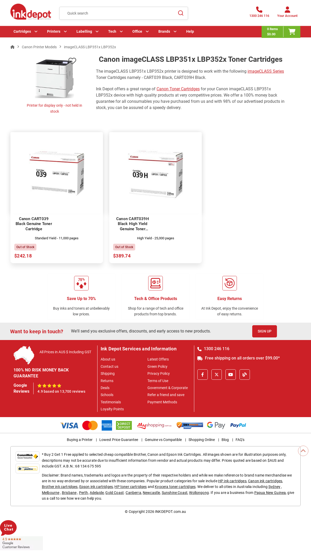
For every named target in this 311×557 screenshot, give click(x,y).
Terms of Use (157, 381)
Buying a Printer (80, 440)
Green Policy (157, 366)
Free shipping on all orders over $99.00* (238, 358)
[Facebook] (203, 374)
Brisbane (69, 493)
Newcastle (151, 493)
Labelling (84, 32)
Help (190, 32)
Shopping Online (202, 440)
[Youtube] (231, 374)
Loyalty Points (112, 409)
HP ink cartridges (232, 481)
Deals (105, 388)
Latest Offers (158, 359)
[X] (217, 374)
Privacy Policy (158, 373)
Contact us (109, 366)
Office (137, 32)
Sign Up (264, 331)
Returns (107, 381)
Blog (225, 440)
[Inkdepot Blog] (245, 374)
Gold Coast (114, 493)
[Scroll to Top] (303, 451)
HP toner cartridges (130, 487)
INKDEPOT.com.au (170, 512)
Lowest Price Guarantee (118, 440)
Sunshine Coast (174, 493)
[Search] (181, 13)
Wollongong (199, 493)
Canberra (133, 493)
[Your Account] (287, 13)
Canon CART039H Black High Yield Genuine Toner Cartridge (132, 226)
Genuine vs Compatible (163, 440)
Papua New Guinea (270, 493)
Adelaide (97, 493)
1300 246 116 (213, 348)
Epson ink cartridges (96, 487)
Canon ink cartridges (265, 481)
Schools (107, 395)
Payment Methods (162, 402)
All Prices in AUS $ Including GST (65, 352)
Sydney (274, 487)
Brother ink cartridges (60, 487)
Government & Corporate (167, 388)
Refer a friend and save (165, 395)
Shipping (108, 373)
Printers (53, 32)
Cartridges (22, 32)
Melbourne (50, 493)
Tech (112, 32)
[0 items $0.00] (281, 32)
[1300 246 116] (259, 13)
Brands (164, 32)
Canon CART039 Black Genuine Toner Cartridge (34, 223)
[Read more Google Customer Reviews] (21, 543)
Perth (83, 493)
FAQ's (240, 440)
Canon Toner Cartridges (178, 88)
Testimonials (111, 402)
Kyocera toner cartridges (175, 487)
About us (108, 359)
